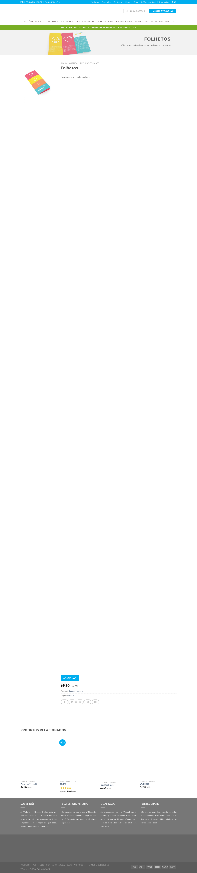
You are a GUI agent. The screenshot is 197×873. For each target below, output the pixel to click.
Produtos (94, 2)
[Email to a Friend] (79, 701)
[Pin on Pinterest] (87, 701)
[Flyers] (78, 757)
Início (64, 63)
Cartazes (67, 21)
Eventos (141, 21)
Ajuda (128, 2)
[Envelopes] (158, 757)
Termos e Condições (98, 865)
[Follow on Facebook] (172, 2)
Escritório (124, 21)
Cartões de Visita (33, 21)
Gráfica (73, 63)
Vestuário (105, 21)
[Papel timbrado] (118, 757)
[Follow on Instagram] (175, 2)
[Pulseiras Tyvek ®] (39, 757)
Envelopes (144, 783)
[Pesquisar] (127, 11)
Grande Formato (162, 21)
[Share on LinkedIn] (95, 701)
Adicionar (69, 678)
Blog (136, 2)
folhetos (71, 695)
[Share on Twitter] (72, 701)
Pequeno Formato (89, 63)
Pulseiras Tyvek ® (29, 784)
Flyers (53, 21)
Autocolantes (85, 21)
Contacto (118, 2)
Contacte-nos (73, 819)
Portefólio (106, 2)
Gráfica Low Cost (148, 2)
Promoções (164, 2)
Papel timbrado (107, 785)
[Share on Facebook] (64, 701)
